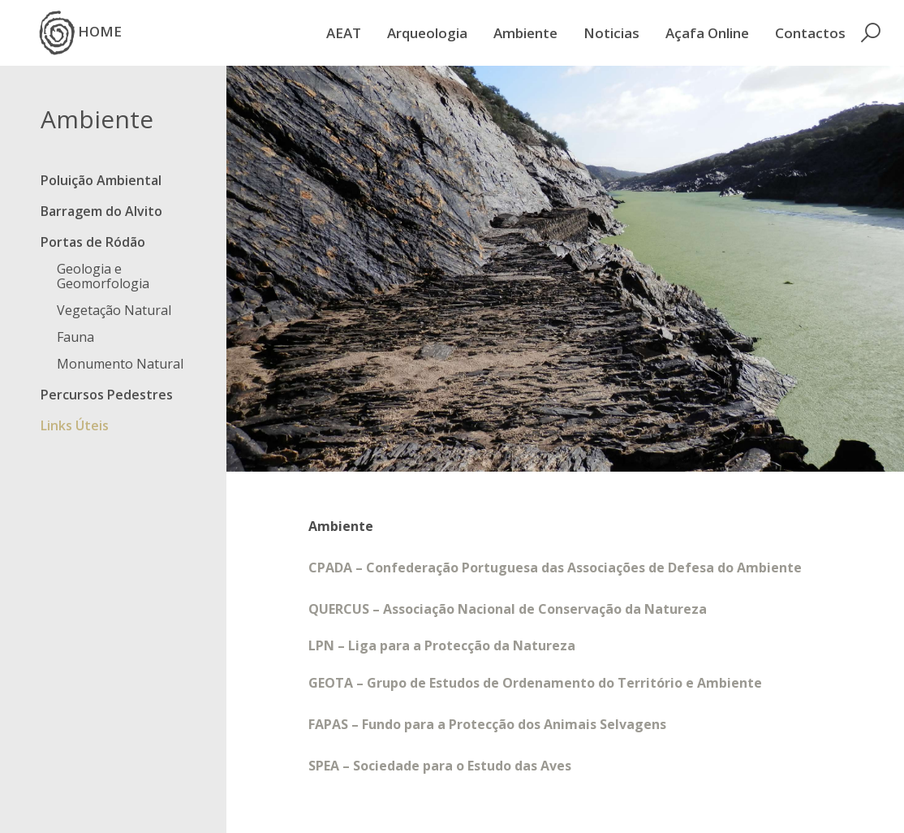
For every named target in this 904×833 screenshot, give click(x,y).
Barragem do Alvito (101, 211)
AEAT (343, 33)
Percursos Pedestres (107, 395)
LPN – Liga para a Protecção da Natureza (441, 645)
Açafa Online (707, 33)
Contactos (810, 33)
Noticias (611, 33)
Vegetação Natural (114, 310)
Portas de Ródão (93, 242)
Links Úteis (75, 425)
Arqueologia (427, 33)
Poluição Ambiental (101, 180)
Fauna (75, 337)
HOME (80, 33)
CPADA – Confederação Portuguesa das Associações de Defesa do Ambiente (555, 567)
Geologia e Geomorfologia (103, 276)
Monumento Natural (120, 364)
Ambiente (525, 33)
